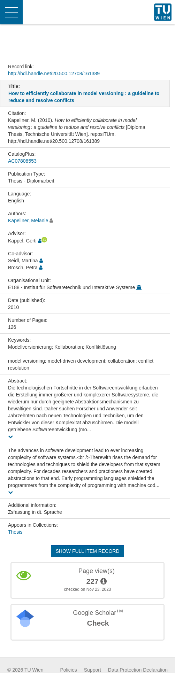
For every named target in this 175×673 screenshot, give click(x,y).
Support (92, 670)
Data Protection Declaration (138, 670)
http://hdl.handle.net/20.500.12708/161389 (54, 73)
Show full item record (87, 551)
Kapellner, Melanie (28, 220)
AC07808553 (22, 161)
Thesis (15, 532)
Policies (68, 670)
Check (98, 623)
